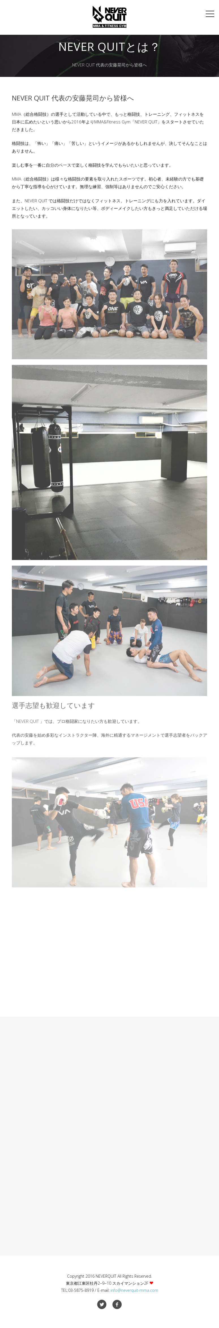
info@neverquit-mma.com (134, 1290)
